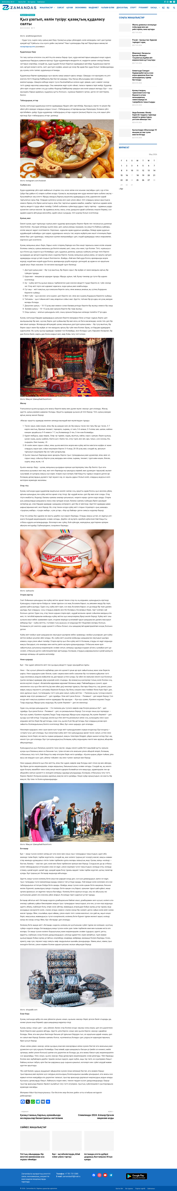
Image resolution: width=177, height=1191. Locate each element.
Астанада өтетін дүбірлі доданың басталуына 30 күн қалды (98, 1157)
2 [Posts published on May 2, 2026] (126, 166)
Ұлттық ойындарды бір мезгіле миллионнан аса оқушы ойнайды (32, 1157)
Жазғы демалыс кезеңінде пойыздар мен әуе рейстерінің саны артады (144, 27)
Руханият (143, 8)
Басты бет (22, 2)
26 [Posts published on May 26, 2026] (143, 180)
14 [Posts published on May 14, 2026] (154, 171)
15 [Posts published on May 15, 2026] (121, 175)
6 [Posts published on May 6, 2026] (148, 166)
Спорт (133, 8)
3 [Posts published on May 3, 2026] (131, 166)
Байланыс (41, 2)
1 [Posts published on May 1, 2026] (121, 166)
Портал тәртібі (140, 1188)
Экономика (80, 8)
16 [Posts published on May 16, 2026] (127, 175)
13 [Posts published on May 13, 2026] (149, 171)
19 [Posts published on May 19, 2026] (143, 175)
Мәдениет (94, 8)
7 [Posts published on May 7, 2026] (154, 166)
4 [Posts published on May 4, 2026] (137, 166)
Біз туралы (31, 2)
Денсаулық (122, 8)
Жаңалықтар (46, 8)
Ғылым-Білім (107, 8)
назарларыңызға (27, 46)
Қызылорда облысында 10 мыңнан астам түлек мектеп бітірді (144, 132)
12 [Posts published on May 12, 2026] (143, 171)
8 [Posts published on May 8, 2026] (121, 171)
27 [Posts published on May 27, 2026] (149, 180)
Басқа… (154, 8)
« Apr (121, 189)
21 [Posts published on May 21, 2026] (154, 175)
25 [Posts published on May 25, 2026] (137, 180)
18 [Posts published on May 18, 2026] (137, 175)
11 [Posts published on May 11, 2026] (137, 171)
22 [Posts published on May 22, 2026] (121, 180)
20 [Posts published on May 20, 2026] (149, 175)
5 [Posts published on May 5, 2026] (143, 166)
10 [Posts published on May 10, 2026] (132, 171)
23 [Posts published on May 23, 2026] (127, 180)
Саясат (60, 8)
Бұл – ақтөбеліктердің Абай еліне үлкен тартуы (66, 1155)
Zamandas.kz (26, 1174)
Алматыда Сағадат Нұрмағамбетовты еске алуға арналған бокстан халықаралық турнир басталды (142, 75)
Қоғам (70, 8)
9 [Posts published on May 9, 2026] (126, 171)
